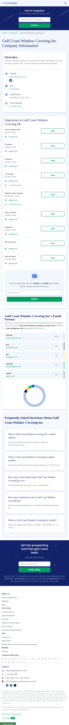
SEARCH (34, 25)
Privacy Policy (20, 578)
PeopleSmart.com (55, 578)
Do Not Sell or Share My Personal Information (19, 644)
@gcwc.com (13, 136)
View (53, 131)
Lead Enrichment (8, 615)
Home (4, 33)
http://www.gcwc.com (17, 77)
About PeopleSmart (9, 597)
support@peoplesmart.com (14, 670)
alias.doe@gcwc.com (13, 366)
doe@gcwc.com (12, 357)
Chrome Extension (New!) (11, 630)
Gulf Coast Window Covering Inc (42, 322)
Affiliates (5, 601)
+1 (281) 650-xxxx (15, 204)
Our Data (5, 619)
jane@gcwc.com (12, 347)
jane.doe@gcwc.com (13, 338)
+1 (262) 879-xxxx (15, 185)
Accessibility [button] (8, 718)
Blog (3, 604)
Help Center (6, 640)
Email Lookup (7, 626)
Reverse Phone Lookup (11, 622)
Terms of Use (8, 578)
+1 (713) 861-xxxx (15, 106)
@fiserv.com (13, 181)
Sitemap (5, 651)
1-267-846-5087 (10, 674)
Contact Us (6, 637)
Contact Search (8, 611)
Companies (13, 33)
